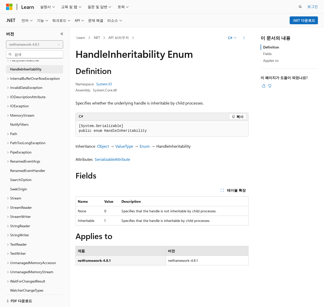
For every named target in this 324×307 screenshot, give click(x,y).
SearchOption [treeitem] (21, 178)
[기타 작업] (244, 38)
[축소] (62, 33)
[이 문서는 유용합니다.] (264, 86)
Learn (81, 37)
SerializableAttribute (112, 159)
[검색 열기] (300, 6)
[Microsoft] (9, 7)
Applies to (271, 60)
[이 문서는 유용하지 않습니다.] (270, 86)
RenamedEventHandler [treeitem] (27, 169)
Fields (267, 53)
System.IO (104, 84)
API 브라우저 (118, 37)
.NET (96, 37)
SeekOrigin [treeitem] (18, 187)
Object (103, 146)
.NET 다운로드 (304, 20)
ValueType (124, 146)
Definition (271, 47)
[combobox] (34, 44)
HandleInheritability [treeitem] (25, 67)
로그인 (312, 6)
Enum (145, 146)
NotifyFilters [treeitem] (19, 123)
